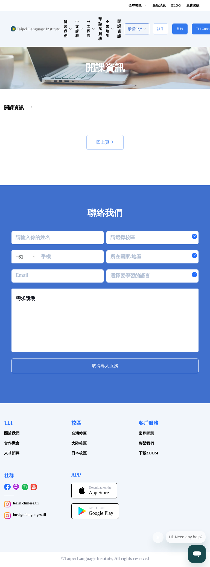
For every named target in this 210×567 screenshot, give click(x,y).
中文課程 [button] (79, 29)
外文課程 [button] (91, 29)
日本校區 (79, 453)
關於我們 (11, 433)
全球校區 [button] (138, 5)
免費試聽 (192, 5)
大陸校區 (79, 443)
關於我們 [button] (68, 29)
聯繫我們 (146, 443)
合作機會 (11, 443)
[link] (14, 107)
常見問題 (146, 433)
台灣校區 (79, 433)
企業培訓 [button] (110, 29)
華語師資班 (100, 29)
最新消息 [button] (159, 5)
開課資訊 (14, 107)
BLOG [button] (176, 5)
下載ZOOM (148, 453)
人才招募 (11, 453)
